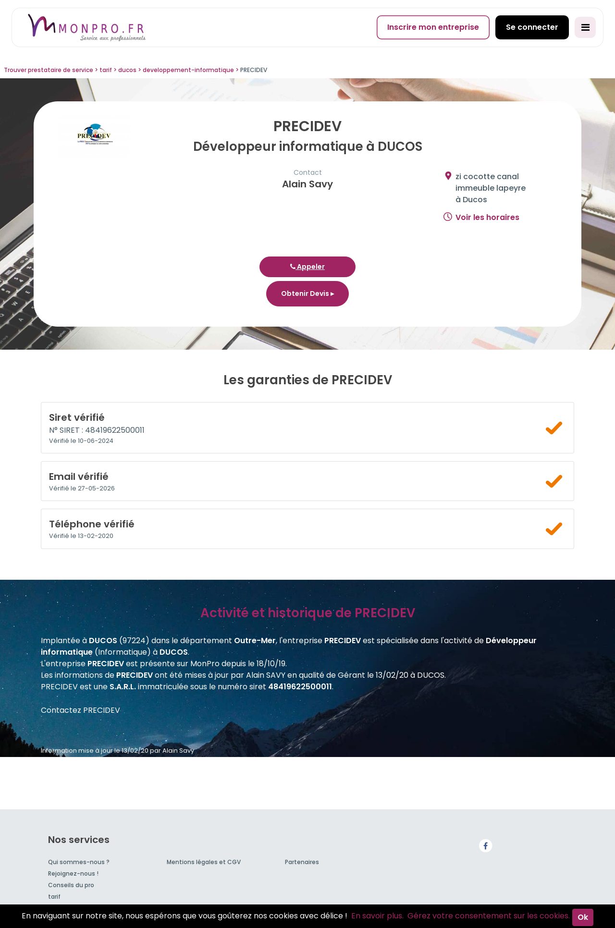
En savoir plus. (377, 915)
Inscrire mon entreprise (433, 27)
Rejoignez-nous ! (73, 873)
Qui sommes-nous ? (79, 862)
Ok (583, 917)
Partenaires (302, 862)
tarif (54, 896)
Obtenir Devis (307, 293)
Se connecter (532, 27)
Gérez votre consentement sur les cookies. (488, 915)
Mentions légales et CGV (204, 862)
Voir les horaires (487, 217)
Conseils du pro (71, 885)
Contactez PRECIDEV (80, 710)
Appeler (307, 266)
